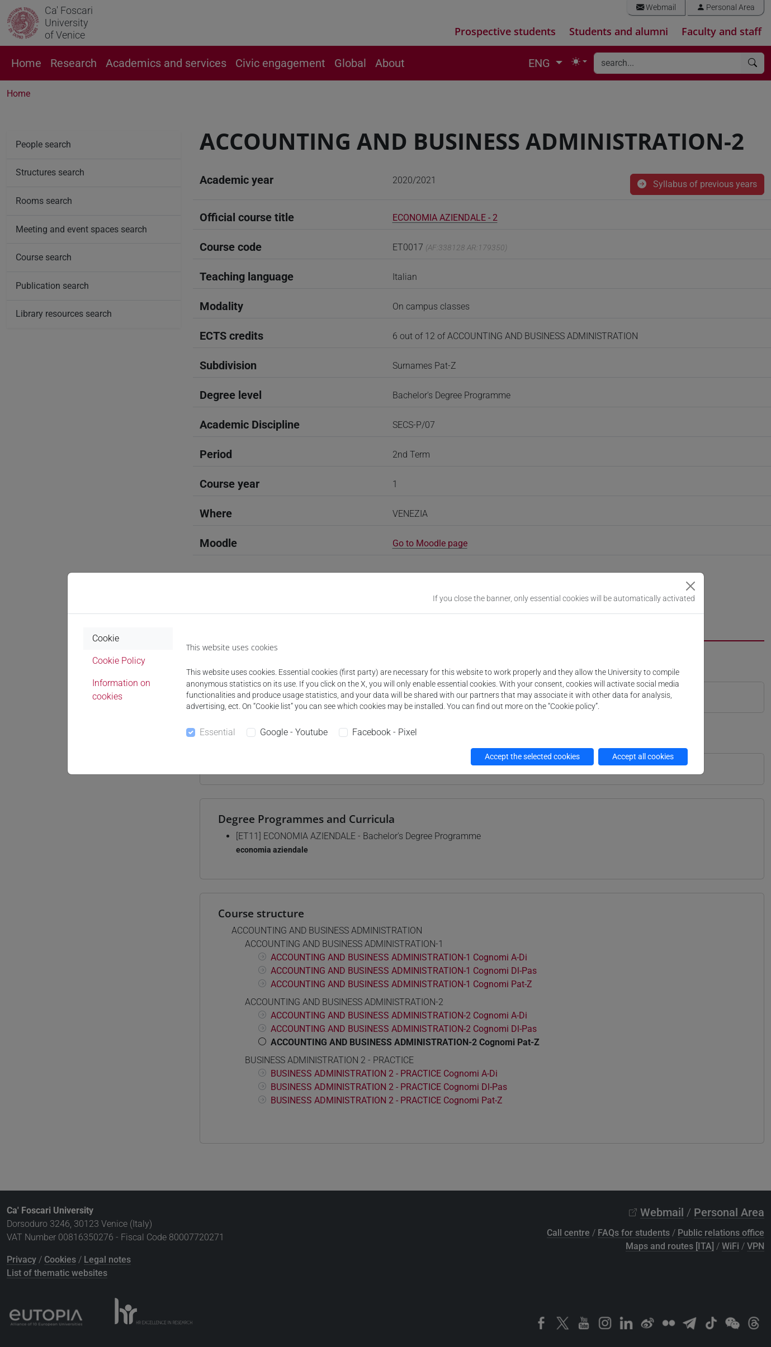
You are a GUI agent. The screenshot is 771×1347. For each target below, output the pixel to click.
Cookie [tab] (105, 638)
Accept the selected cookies (532, 756)
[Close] (690, 586)
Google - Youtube (294, 732)
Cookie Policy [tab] (118, 660)
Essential (217, 732)
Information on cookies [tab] (121, 690)
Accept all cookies (643, 756)
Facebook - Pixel (384, 732)
